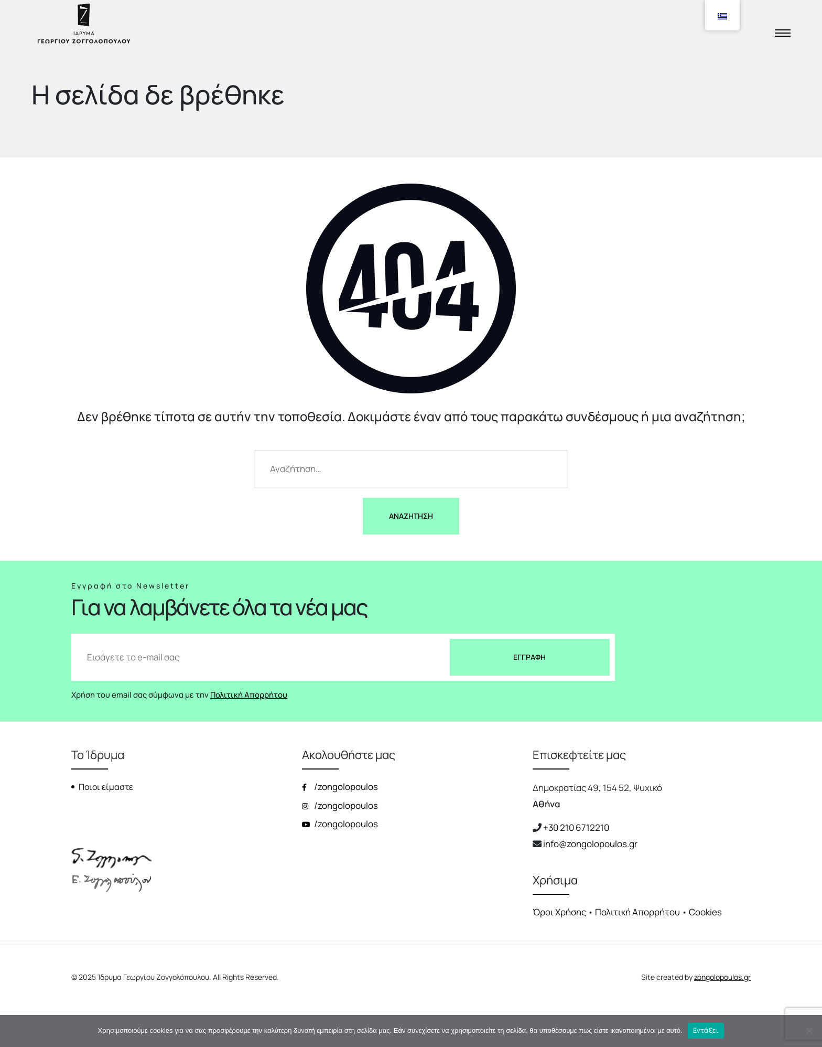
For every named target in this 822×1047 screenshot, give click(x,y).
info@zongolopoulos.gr (590, 844)
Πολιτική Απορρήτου (248, 694)
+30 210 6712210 (576, 827)
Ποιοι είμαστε (106, 787)
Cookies (705, 912)
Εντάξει (706, 1030)
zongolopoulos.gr (722, 977)
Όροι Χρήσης (559, 912)
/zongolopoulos (340, 787)
